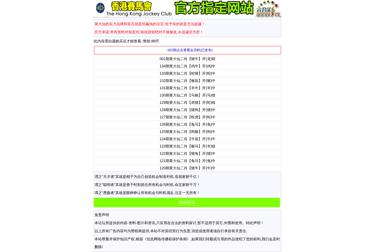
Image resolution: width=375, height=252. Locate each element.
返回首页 (187, 202)
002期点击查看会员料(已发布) (190, 50)
